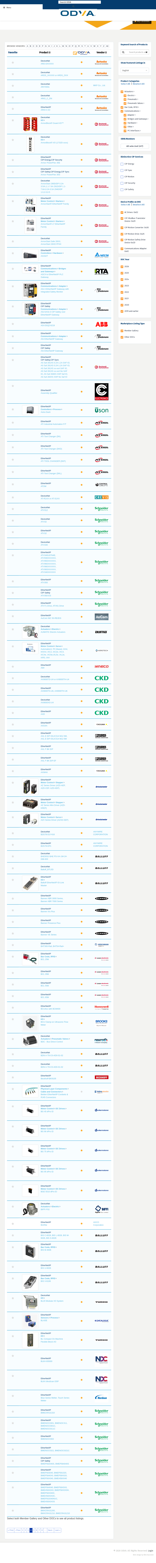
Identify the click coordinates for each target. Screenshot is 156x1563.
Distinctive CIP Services (132, 157)
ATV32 (44, 522)
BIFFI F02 (45, 1209)
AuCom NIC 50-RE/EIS (51, 618)
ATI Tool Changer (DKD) (51, 449)
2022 (126, 292)
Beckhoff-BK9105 (48, 1078)
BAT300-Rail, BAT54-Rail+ (52, 946)
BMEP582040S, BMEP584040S (55, 1464)
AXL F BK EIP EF (48, 761)
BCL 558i (45, 986)
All (107, 46)
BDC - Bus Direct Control (52, 1042)
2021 (126, 298)
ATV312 (44, 510)
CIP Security (129, 183)
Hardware (57, 253)
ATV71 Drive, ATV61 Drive (52, 606)
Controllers (46, 253)
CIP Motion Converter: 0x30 (136, 227)
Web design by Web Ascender (143, 1555)
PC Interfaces (134, 130)
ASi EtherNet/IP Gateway (52, 339)
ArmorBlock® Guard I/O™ (52, 123)
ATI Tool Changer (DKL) (51, 473)
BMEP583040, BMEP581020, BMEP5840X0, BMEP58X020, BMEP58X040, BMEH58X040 (54, 1476)
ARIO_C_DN (46, 98)
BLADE (44, 1320)
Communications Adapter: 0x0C (135, 250)
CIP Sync (128, 170)
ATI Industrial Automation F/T (53, 424)
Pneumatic (133, 99)
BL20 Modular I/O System (52, 1301)
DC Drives (60, 1108)
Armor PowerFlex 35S (50, 174)
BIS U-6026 (46, 1268)
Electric (55, 629)
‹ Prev (17, 1530)
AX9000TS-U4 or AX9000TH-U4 (55, 679)
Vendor (102, 52)
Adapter (62, 286)
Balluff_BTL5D (47, 869)
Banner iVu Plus (48, 911)
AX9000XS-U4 (47, 702)
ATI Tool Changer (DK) (50, 436)
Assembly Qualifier (49, 393)
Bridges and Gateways (138, 119)
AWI (42, 668)
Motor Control (47, 201)
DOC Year (125, 259)
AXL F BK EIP (47, 749)
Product (44, 52)
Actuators (45, 629)
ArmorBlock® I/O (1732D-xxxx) (54, 142)
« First (10, 1530)
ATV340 (44, 545)
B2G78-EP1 (46, 846)
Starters (59, 201)
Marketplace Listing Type (133, 323)
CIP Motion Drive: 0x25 (134, 234)
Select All (125, 84)
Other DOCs (129, 337)
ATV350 (44, 582)
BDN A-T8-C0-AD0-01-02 (52, 1055)
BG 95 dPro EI (47, 1171)
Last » (57, 1530)
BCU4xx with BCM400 (50, 1009)
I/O (42, 120)
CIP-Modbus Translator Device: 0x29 (134, 219)
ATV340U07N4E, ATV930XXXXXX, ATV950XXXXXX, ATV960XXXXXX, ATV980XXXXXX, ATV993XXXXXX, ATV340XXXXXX (48, 563)
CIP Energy (129, 164)
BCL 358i (45, 974)
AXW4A (44, 772)
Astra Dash (45, 412)
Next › (50, 1530)
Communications (49, 268)
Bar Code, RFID (48, 956)
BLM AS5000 (46, 1361)
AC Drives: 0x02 (131, 212)
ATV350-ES (46, 595)
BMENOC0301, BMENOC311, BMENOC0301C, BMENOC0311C (54, 1426)
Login (150, 1550)
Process (57, 409)
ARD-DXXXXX (47, 64)
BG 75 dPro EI (47, 1151)
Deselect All (138, 84)
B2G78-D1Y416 (48, 834)
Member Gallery (131, 330)
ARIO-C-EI (45, 110)
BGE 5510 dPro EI (49, 1191)
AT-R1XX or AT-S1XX (50, 498)
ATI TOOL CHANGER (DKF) (53, 461)
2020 (126, 305)
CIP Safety (129, 189)
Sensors (44, 1318)
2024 (126, 279)
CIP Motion (129, 176)
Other (131, 127)
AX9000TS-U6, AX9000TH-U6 (54, 691)
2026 (126, 266)
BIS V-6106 (46, 1281)
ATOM (43, 486)
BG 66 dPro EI (47, 1131)
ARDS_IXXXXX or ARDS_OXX (54, 75)
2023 (126, 286)
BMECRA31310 (48, 1413)
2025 (126, 273)
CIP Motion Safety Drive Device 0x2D (134, 241)
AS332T (44, 256)
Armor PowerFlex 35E (50, 163)
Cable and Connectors (51, 1092)
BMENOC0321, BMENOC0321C (55, 1450)
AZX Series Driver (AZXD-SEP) (54, 820)
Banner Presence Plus (50, 923)
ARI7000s (45, 87)
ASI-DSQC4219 (48, 325)
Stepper (59, 782)
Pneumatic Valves (60, 1039)
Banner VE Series (48, 935)
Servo (58, 646)
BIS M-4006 (46, 1250)
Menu (7, 8)
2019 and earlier (131, 311)
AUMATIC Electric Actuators (53, 632)
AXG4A (44, 726)
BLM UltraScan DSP (50, 1381)
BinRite (44, 1225)
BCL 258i (45, 959)
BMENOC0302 (47, 1439)
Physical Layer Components (54, 1089)
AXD (43, 714)
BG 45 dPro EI (47, 1111)
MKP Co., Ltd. (99, 85)
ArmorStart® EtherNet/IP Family (55, 204)
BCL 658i (45, 997)
